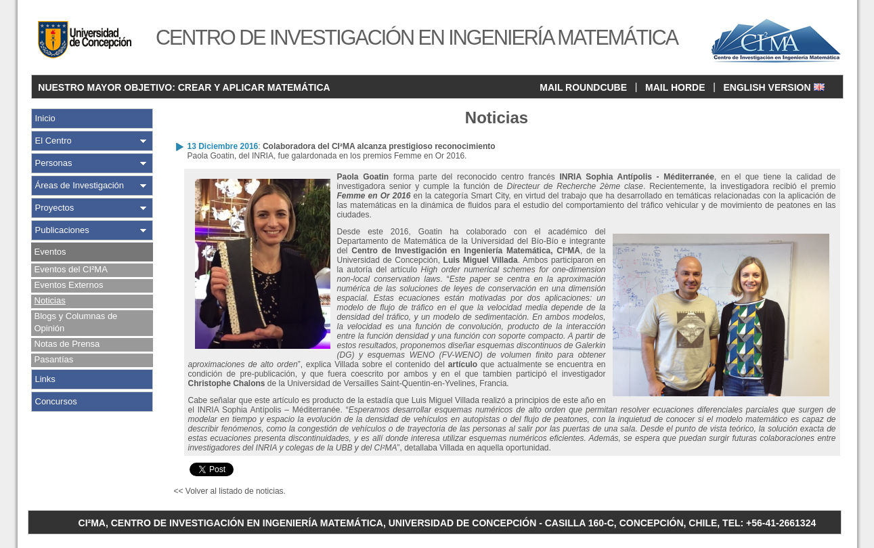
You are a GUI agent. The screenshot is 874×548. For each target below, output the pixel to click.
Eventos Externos (69, 285)
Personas (53, 163)
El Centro (53, 140)
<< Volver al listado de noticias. (230, 491)
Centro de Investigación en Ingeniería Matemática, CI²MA (465, 250)
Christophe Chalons (226, 383)
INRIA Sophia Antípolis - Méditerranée (636, 177)
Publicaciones (62, 230)
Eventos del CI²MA (71, 269)
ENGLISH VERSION (773, 87)
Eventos (50, 252)
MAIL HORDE (675, 87)
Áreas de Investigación (80, 185)
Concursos (56, 401)
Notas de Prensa (67, 344)
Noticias (50, 300)
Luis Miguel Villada (480, 260)
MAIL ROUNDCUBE (583, 87)
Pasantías (54, 359)
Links (45, 379)
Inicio (45, 118)
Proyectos (54, 208)
